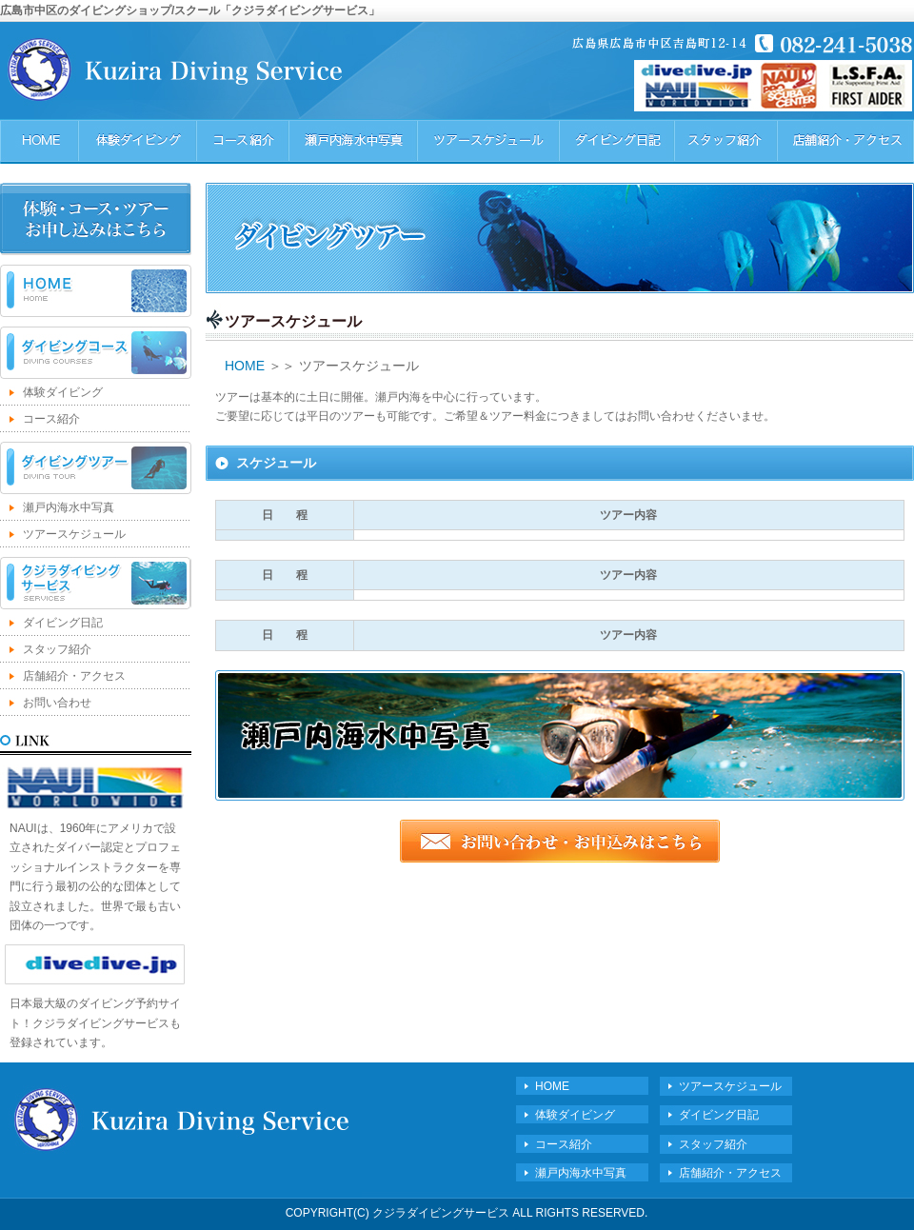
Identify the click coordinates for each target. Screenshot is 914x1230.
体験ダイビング (63, 392)
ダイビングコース (95, 353)
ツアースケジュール (74, 534)
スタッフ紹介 (57, 649)
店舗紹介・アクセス (74, 676)
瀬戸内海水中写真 (68, 507)
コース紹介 (51, 419)
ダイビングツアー (95, 468)
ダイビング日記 (63, 622)
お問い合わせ (57, 702)
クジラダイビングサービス (95, 583)
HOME (95, 291)
